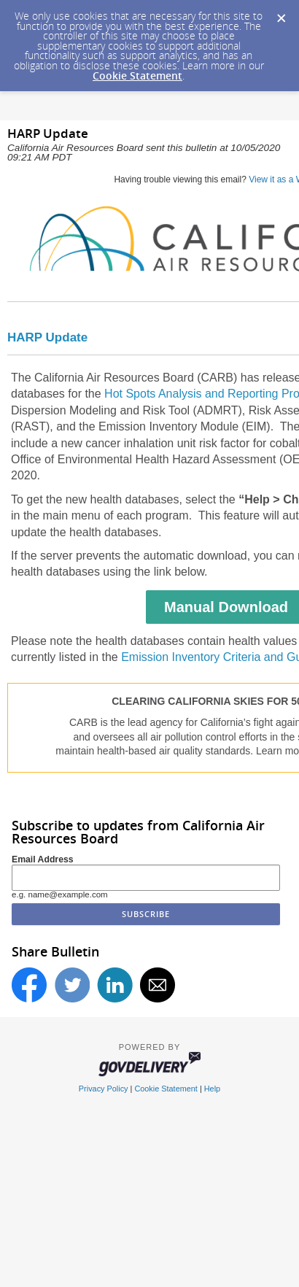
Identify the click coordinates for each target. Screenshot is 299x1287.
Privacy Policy (103, 1088)
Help (212, 1088)
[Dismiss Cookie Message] (281, 14)
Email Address (43, 859)
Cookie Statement (137, 75)
